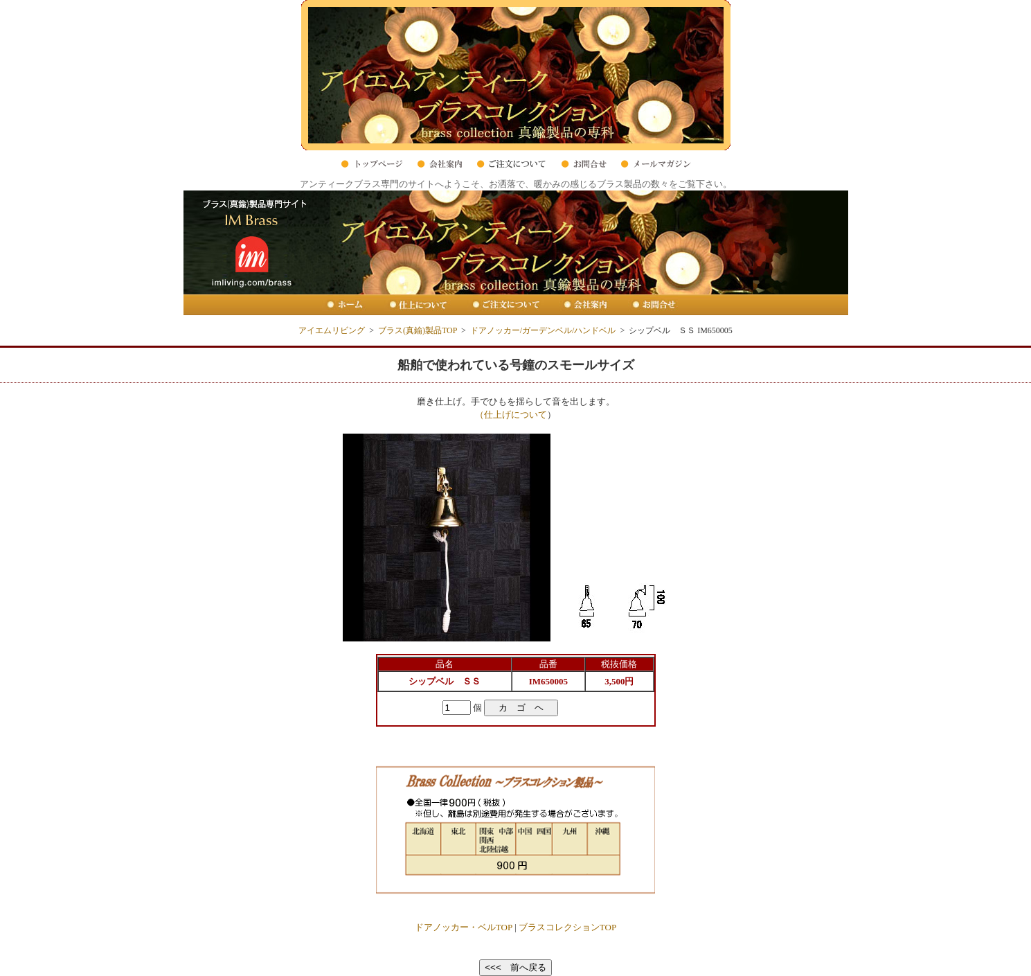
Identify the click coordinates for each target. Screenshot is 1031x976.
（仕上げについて (511, 414)
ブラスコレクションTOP (567, 927)
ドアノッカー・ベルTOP (463, 927)
